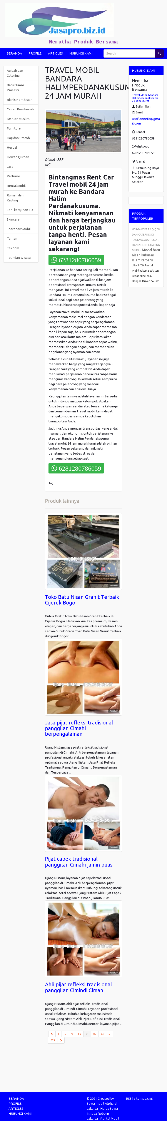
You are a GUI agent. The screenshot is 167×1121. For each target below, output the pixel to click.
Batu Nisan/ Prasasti (15, 87)
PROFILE (35, 53)
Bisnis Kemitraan (19, 99)
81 (88, 1033)
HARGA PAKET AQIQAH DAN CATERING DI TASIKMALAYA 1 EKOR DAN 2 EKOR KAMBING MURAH (146, 240)
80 (79, 1033)
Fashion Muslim (18, 119)
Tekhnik (13, 248)
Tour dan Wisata (19, 257)
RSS (129, 1098)
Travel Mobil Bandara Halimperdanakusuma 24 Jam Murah (145, 98)
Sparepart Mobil (19, 229)
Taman (12, 238)
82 (94, 1033)
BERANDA (14, 53)
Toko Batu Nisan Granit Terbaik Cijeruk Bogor (82, 600)
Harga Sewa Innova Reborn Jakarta (102, 1113)
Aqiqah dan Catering (15, 73)
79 (71, 1033)
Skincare (13, 219)
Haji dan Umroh (18, 138)
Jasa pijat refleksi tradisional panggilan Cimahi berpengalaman (79, 728)
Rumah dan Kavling (15, 197)
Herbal (12, 147)
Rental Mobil (16, 186)
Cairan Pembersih (20, 109)
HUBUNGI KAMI (80, 53)
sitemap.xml (143, 1098)
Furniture (14, 128)
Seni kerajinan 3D (20, 210)
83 (102, 1033)
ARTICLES (55, 53)
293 (52, 1040)
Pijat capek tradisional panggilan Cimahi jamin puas (78, 861)
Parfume (13, 176)
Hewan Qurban (18, 157)
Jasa (10, 166)
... (65, 1033)
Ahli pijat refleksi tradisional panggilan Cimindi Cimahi (78, 987)
